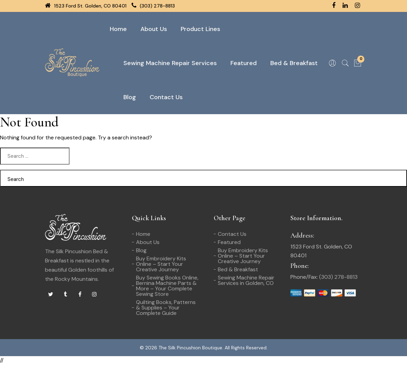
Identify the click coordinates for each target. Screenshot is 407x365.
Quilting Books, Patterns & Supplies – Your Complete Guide (166, 308)
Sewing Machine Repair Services (170, 63)
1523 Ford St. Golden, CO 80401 (85, 6)
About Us (153, 29)
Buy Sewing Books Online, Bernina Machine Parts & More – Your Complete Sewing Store (167, 286)
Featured (243, 63)
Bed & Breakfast (294, 63)
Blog (129, 97)
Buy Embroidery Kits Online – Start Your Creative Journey (161, 264)
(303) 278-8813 (153, 6)
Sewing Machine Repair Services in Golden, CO (246, 280)
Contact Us (166, 97)
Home (118, 29)
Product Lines (200, 29)
